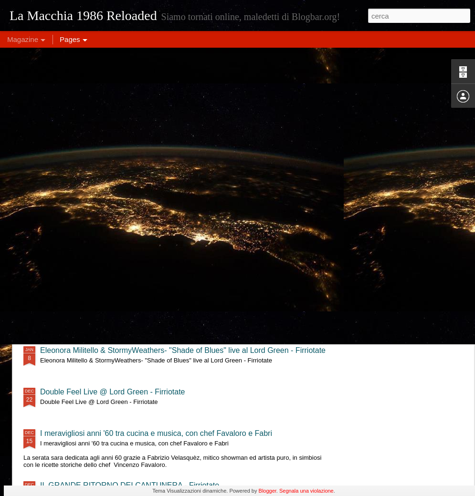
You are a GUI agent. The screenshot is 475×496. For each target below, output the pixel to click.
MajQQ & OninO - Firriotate (86, 267)
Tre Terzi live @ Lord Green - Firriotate (105, 309)
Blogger (267, 491)
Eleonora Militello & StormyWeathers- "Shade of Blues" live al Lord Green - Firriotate (183, 350)
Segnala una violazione (306, 491)
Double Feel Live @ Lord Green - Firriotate (112, 392)
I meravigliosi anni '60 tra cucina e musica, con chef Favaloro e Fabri (156, 433)
